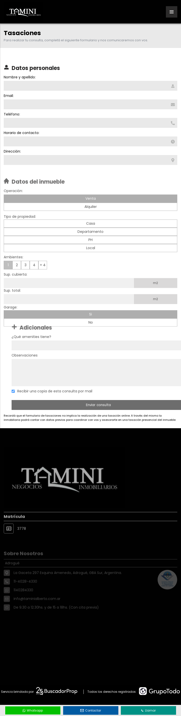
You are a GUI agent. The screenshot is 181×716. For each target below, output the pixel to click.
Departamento (90, 242)
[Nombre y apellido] (90, 86)
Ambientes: (13, 267)
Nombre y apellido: (19, 77)
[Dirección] (90, 160)
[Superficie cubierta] (69, 293)
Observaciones (35, 355)
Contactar (90, 710)
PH (90, 250)
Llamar (148, 710)
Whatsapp (33, 710)
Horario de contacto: (21, 132)
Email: (8, 95)
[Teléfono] (90, 123)
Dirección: (11, 151)
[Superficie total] (69, 309)
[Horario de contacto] (90, 141)
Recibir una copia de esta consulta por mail (65, 391)
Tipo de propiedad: (20, 226)
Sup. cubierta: (15, 284)
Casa (90, 233)
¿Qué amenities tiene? (42, 336)
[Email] (90, 104)
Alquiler (90, 217)
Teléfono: (11, 114)
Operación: (13, 201)
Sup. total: (12, 300)
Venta (90, 208)
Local (90, 258)
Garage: (10, 317)
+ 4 (43, 275)
